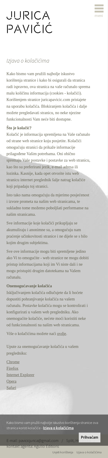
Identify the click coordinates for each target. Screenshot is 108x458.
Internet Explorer (20, 375)
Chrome (13, 362)
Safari (11, 388)
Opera (11, 381)
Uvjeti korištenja (62, 452)
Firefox (12, 368)
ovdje (61, 333)
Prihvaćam (89, 437)
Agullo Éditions (46, 446)
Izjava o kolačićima (58, 427)
